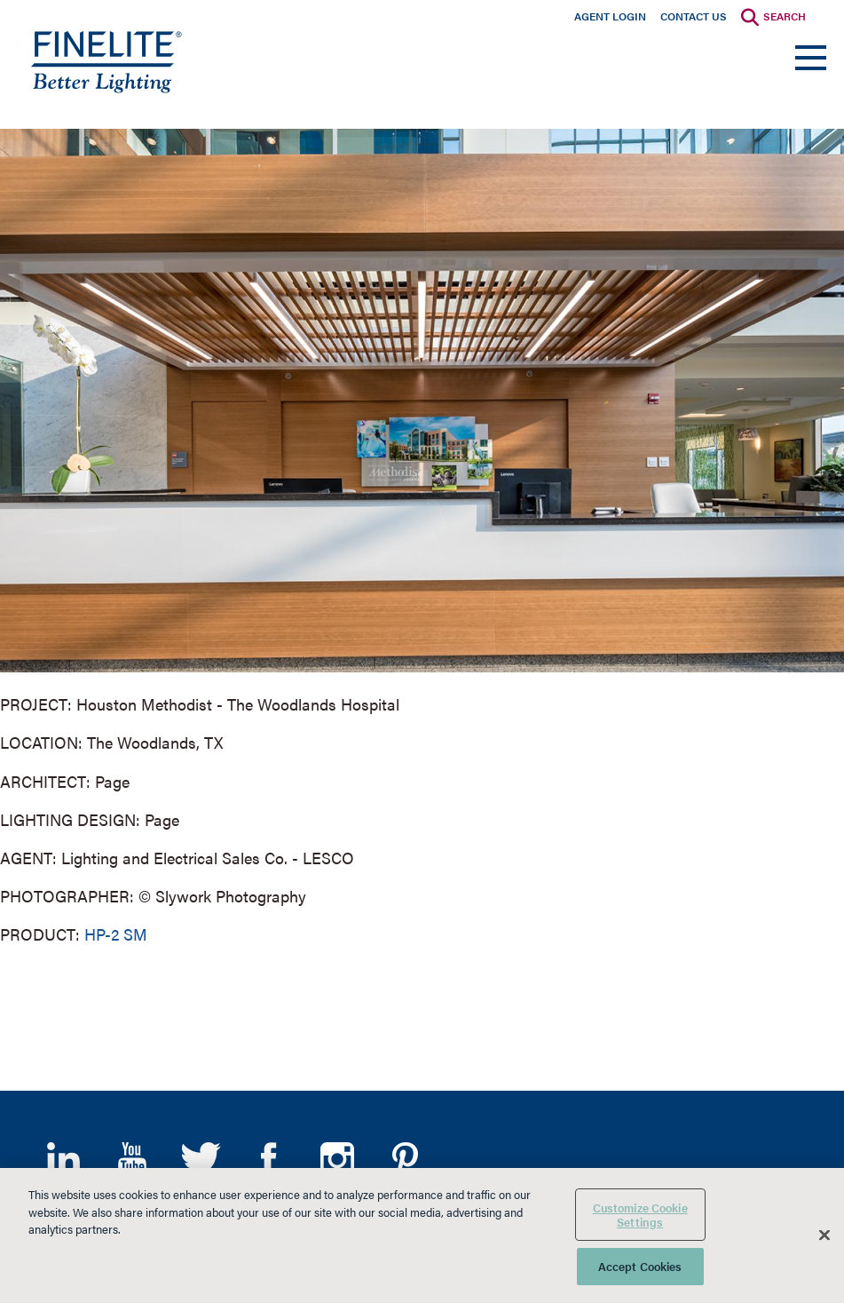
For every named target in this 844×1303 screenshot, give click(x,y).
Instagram (336, 1159)
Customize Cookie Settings (640, 1214)
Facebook (268, 1159)
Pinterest (405, 1159)
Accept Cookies (640, 1266)
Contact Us (693, 16)
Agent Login (610, 16)
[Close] (824, 1235)
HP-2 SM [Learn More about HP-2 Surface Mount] (115, 934)
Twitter (200, 1159)
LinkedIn (63, 1159)
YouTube (131, 1159)
